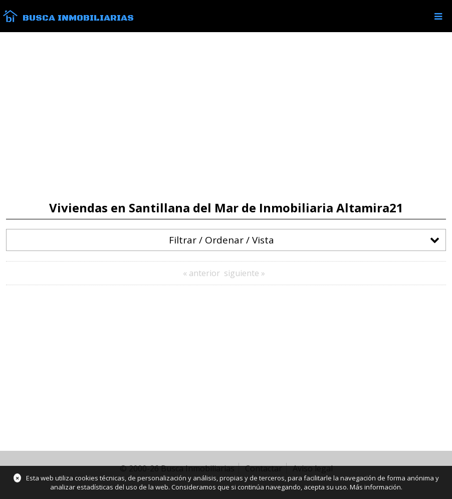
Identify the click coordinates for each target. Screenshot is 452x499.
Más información (375, 486)
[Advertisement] (226, 116)
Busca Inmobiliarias (78, 18)
